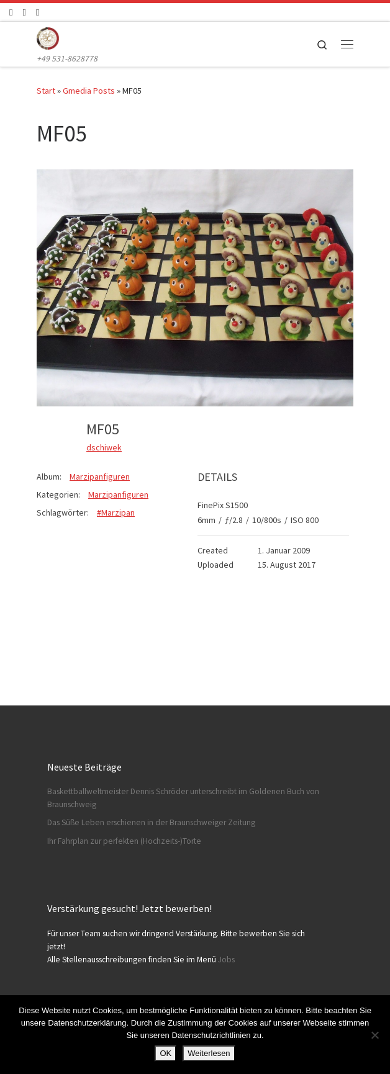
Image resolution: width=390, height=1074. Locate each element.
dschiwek (104, 447)
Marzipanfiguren (100, 476)
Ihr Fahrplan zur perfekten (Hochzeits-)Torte (124, 841)
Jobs (226, 959)
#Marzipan (116, 512)
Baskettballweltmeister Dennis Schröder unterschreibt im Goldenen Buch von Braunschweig (183, 798)
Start (46, 90)
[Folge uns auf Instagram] (23, 12)
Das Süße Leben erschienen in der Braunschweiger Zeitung (151, 822)
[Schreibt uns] (37, 12)
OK (165, 1053)
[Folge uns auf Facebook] (10, 12)
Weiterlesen (209, 1053)
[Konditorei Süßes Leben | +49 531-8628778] (48, 36)
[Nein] (374, 1035)
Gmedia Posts (89, 90)
